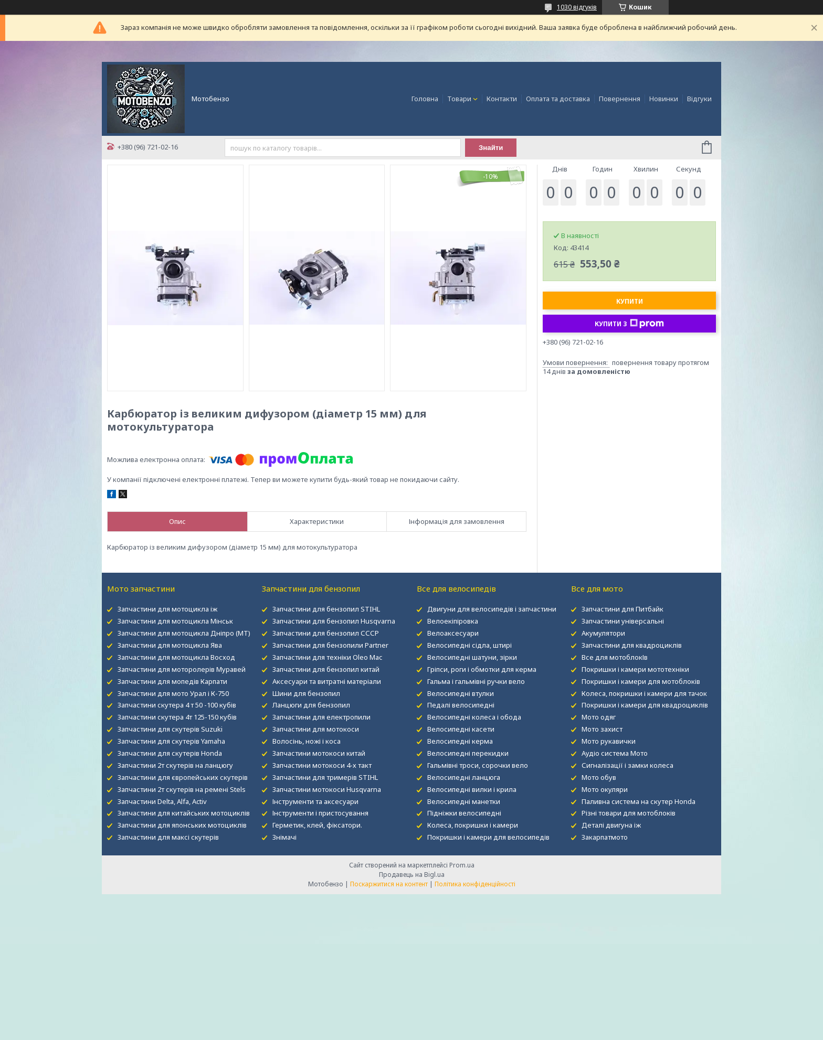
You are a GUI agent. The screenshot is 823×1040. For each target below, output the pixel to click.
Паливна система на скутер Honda (638, 801)
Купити (629, 301)
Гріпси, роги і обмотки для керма (481, 669)
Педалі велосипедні (460, 705)
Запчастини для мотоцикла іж (167, 609)
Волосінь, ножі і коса (306, 741)
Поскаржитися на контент (389, 884)
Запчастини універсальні (623, 621)
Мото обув (599, 777)
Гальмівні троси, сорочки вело (477, 765)
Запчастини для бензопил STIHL (326, 609)
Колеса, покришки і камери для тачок (644, 693)
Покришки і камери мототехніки (635, 669)
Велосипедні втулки (460, 693)
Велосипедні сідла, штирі (469, 645)
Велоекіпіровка (452, 621)
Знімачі (284, 837)
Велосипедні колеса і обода (474, 717)
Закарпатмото (605, 837)
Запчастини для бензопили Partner (330, 645)
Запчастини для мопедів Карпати (172, 681)
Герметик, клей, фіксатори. (317, 825)
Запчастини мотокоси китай (318, 753)
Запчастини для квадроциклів (632, 645)
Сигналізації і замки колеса (627, 765)
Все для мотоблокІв (615, 657)
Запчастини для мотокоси (315, 729)
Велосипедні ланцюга (463, 777)
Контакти (502, 98)
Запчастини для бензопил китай (325, 669)
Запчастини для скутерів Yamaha (171, 741)
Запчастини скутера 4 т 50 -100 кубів (177, 705)
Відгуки (699, 98)
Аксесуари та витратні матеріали (326, 681)
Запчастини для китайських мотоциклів (184, 813)
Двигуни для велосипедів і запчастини (491, 609)
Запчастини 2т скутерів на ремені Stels (182, 789)
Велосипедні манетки (463, 801)
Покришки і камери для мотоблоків (641, 681)
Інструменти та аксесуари (315, 801)
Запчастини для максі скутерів (168, 837)
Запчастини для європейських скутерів (183, 777)
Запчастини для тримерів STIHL (325, 777)
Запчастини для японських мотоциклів (182, 825)
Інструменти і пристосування (320, 813)
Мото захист (602, 729)
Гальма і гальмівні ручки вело (476, 681)
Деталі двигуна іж (611, 825)
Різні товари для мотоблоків (629, 813)
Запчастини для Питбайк (622, 609)
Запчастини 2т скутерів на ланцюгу (175, 765)
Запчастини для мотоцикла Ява (170, 645)
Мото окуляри (605, 789)
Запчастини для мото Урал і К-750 (173, 693)
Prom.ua (461, 865)
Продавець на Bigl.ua (412, 874)
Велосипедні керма (460, 741)
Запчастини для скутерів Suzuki (170, 729)
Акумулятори (603, 633)
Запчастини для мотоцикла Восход (176, 657)
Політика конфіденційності (475, 884)
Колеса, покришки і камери (472, 825)
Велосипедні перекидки (468, 753)
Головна (425, 98)
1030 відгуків (577, 7)
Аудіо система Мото (615, 753)
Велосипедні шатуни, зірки (472, 657)
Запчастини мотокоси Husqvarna (326, 789)
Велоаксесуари (453, 633)
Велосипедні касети (460, 729)
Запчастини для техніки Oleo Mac (327, 657)
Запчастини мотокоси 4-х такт (322, 765)
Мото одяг (599, 717)
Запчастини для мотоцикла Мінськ (175, 621)
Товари (459, 98)
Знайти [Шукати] (491, 148)
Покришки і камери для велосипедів (488, 837)
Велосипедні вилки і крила (471, 789)
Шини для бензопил (306, 693)
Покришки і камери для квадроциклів (645, 705)
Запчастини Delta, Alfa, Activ (162, 801)
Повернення (619, 98)
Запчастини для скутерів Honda (170, 753)
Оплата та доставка (558, 98)
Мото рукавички (609, 741)
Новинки (663, 98)
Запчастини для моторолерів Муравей (182, 669)
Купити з (629, 323)
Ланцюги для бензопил (311, 705)
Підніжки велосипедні (464, 813)
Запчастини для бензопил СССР (325, 633)
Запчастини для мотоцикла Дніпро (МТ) (184, 633)
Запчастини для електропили (321, 717)
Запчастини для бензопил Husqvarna (333, 621)
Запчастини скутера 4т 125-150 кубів (177, 717)
